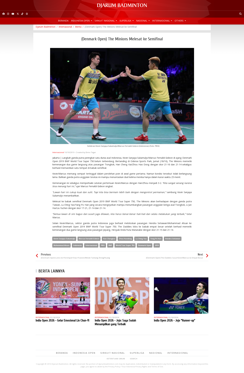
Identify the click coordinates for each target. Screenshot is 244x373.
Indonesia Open (80, 20)
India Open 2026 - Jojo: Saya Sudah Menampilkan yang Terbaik (115, 323)
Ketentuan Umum (116, 360)
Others (179, 20)
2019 (157, 246)
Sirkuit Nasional (105, 20)
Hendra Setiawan (172, 240)
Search (133, 360)
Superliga (126, 20)
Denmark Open (144, 246)
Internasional (161, 20)
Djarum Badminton (45, 27)
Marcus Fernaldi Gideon (89, 240)
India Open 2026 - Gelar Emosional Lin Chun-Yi (62, 322)
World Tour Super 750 (125, 246)
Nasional (142, 20)
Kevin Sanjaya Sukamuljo (64, 240)
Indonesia (77, 246)
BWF (110, 246)
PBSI (103, 246)
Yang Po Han (155, 240)
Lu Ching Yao (141, 240)
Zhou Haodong (125, 240)
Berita (78, 27)
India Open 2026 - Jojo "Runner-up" (174, 322)
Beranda (63, 20)
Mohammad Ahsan (61, 246)
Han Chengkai (109, 240)
